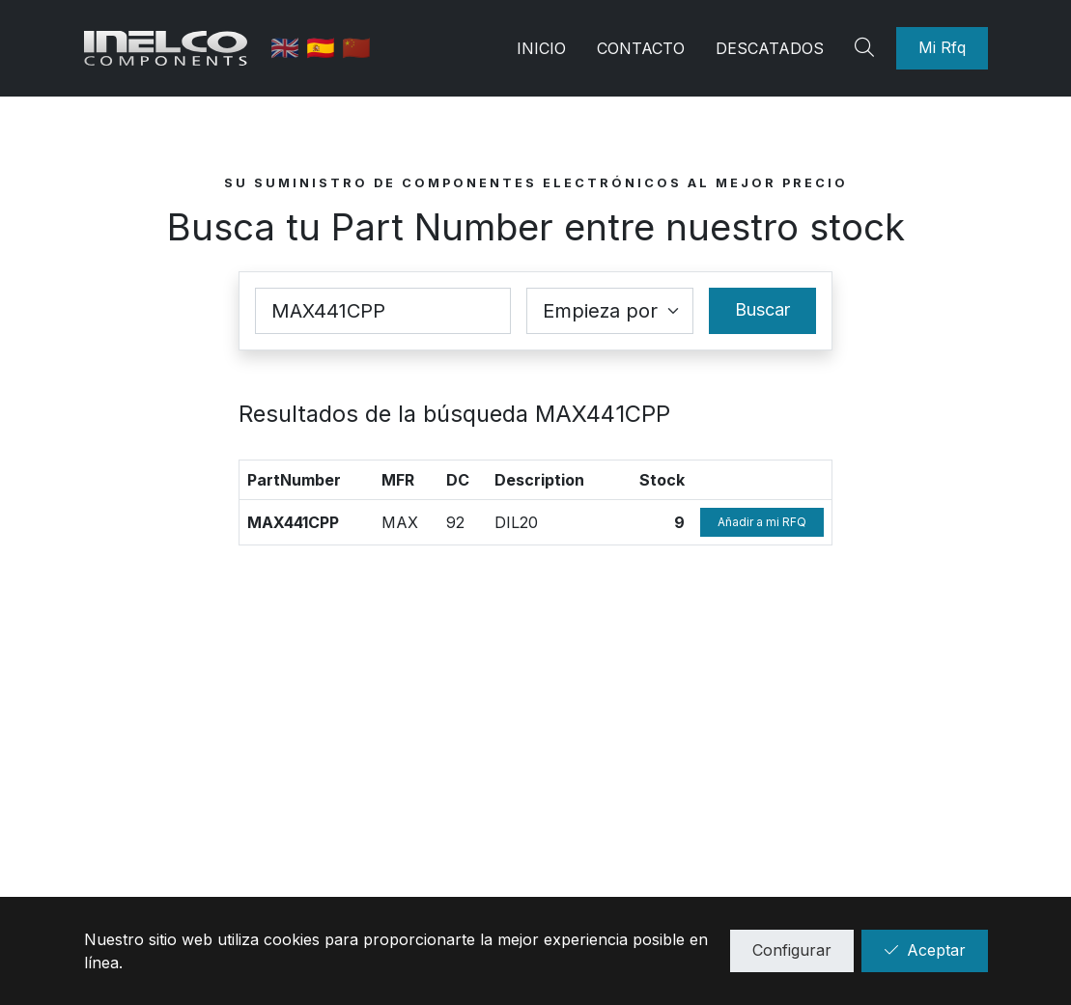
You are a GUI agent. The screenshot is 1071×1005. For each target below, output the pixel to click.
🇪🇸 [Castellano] (324, 48)
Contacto (641, 48)
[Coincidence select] (609, 311)
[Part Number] (383, 311)
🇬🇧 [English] (288, 48)
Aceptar (925, 950)
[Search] (867, 48)
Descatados (770, 48)
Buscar (762, 309)
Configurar (791, 950)
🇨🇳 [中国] (356, 48)
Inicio (541, 48)
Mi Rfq (942, 47)
